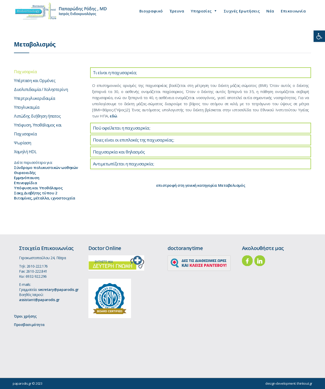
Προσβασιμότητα (29, 324)
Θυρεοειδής (25, 172)
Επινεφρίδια (25, 182)
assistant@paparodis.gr (39, 299)
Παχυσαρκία (25, 71)
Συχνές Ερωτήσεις (242, 10)
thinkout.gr (304, 383)
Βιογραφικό (151, 10)
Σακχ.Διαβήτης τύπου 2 (35, 192)
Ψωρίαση (22, 143)
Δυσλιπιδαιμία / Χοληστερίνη (41, 89)
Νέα (270, 10)
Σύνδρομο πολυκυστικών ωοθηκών (46, 167)
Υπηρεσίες (201, 10)
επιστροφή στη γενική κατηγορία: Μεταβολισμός (200, 185)
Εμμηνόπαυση (26, 177)
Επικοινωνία (293, 10)
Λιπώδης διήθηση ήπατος (37, 116)
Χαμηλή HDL (25, 151)
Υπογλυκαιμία (26, 107)
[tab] (200, 72)
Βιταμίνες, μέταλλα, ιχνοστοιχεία (44, 197)
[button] (319, 36)
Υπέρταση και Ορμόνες (34, 80)
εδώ (113, 115)
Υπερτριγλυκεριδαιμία (34, 98)
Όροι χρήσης (25, 316)
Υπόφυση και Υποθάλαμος (38, 187)
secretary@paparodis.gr (58, 289)
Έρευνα (177, 10)
